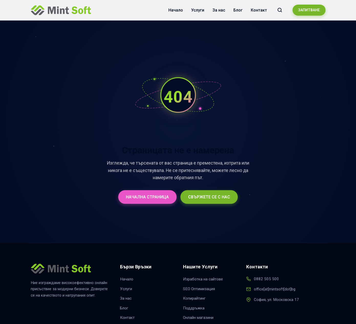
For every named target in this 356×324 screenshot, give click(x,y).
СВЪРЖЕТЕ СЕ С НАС (209, 197)
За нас (218, 10)
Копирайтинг (194, 298)
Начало (175, 10)
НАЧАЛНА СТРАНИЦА (147, 197)
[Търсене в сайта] (279, 10)
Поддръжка (193, 308)
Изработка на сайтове (203, 279)
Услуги (197, 10)
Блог (238, 10)
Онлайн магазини (198, 317)
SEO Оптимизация (199, 289)
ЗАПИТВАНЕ (309, 10)
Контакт (259, 10)
